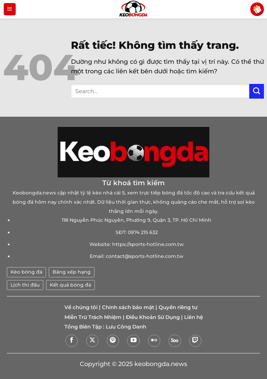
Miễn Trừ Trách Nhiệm (92, 317)
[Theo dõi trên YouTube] (133, 341)
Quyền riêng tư (178, 307)
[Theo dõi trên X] (92, 341)
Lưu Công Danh (126, 327)
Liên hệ (193, 317)
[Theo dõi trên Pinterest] (113, 341)
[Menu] (10, 9)
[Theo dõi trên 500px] (174, 341)
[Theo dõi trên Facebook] (71, 341)
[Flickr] (154, 341)
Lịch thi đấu (25, 285)
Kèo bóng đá (26, 272)
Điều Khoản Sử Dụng (153, 317)
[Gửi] (256, 91)
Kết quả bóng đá (70, 285)
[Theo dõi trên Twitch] (195, 341)
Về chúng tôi (81, 307)
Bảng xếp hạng (72, 272)
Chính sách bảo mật (128, 307)
